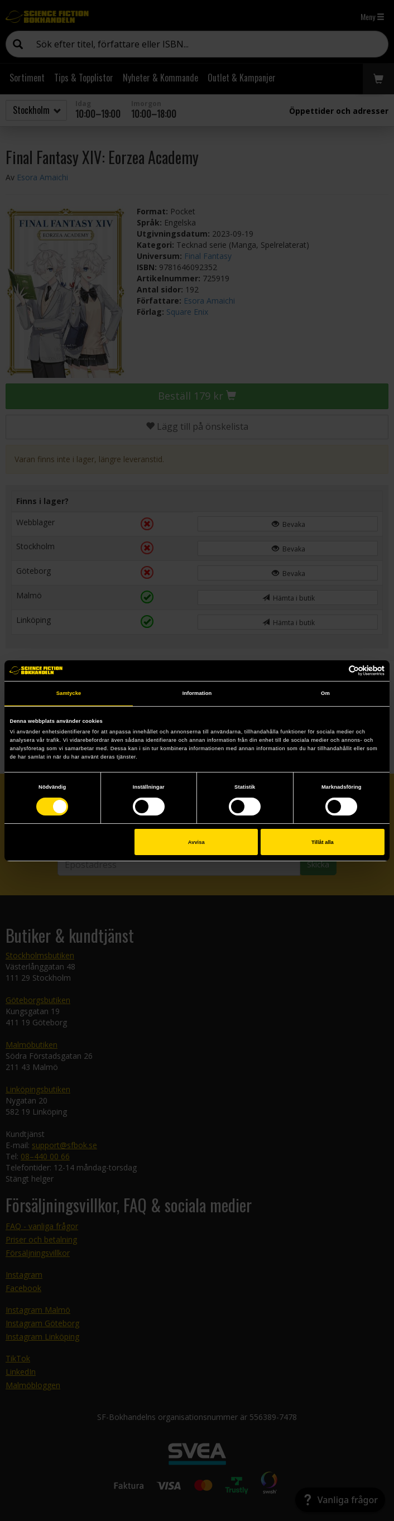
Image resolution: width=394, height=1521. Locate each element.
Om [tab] (325, 693)
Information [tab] (197, 693)
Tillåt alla (322, 842)
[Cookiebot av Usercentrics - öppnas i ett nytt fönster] (336, 670)
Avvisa (196, 842)
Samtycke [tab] (68, 693)
